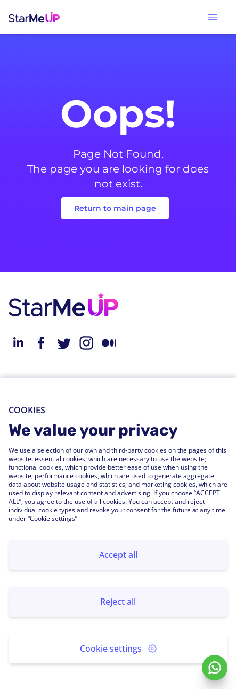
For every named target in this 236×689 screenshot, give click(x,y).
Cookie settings (118, 648)
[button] (212, 17)
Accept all (118, 555)
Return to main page (115, 208)
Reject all (118, 602)
